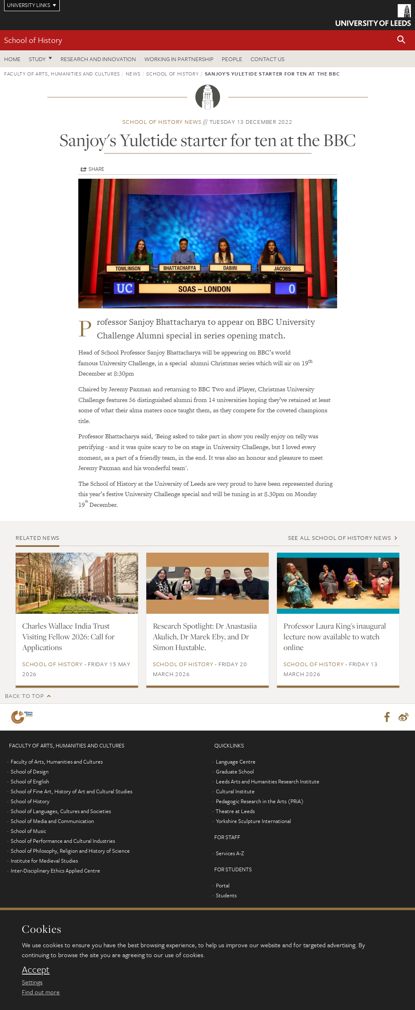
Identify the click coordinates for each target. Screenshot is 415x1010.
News (133, 73)
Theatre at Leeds (235, 811)
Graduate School (235, 772)
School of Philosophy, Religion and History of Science (70, 851)
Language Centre (236, 762)
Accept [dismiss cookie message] (35, 970)
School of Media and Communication (52, 821)
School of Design (30, 772)
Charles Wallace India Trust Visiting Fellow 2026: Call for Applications (68, 636)
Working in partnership (178, 58)
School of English (30, 782)
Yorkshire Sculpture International (253, 821)
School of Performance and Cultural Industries (63, 841)
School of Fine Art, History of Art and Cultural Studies (71, 792)
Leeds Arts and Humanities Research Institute (267, 782)
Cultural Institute (235, 792)
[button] (401, 40)
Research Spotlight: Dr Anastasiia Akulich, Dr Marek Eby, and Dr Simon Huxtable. (205, 636)
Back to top (24, 695)
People (232, 58)
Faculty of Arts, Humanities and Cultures (62, 73)
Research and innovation (98, 58)
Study (37, 58)
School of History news (162, 121)
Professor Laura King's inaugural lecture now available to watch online (335, 636)
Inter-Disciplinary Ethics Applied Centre (55, 871)
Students (226, 896)
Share (96, 169)
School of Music (28, 831)
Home (12, 58)
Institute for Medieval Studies (44, 861)
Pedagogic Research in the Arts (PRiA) (260, 801)
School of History (33, 39)
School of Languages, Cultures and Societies (61, 811)
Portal (223, 886)
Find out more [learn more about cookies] (41, 991)
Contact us (267, 58)
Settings (32, 981)
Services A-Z (230, 853)
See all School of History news (339, 537)
